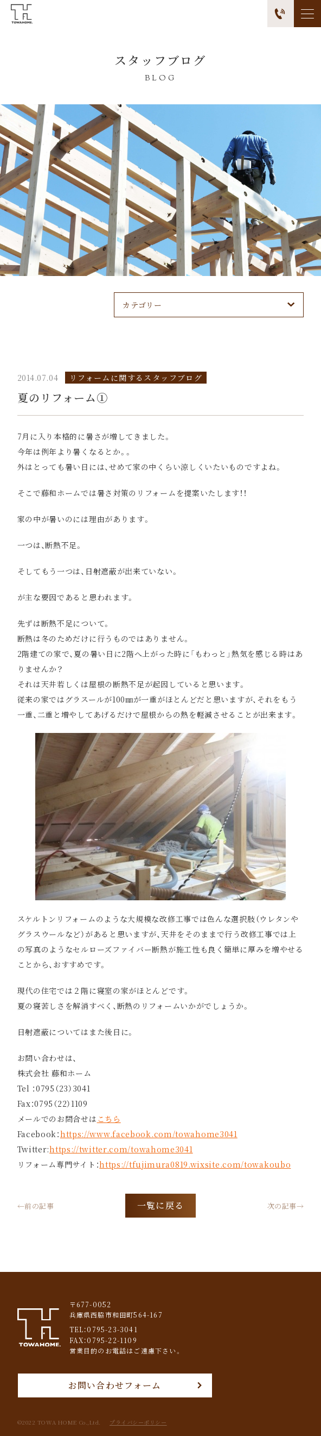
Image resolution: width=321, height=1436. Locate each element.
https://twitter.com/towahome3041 (120, 1149)
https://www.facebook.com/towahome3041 (148, 1133)
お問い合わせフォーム (115, 1385)
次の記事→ (285, 1205)
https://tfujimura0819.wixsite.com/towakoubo (195, 1164)
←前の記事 (35, 1205)
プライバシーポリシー (138, 1422)
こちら (109, 1118)
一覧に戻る (160, 1205)
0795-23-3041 (112, 1329)
